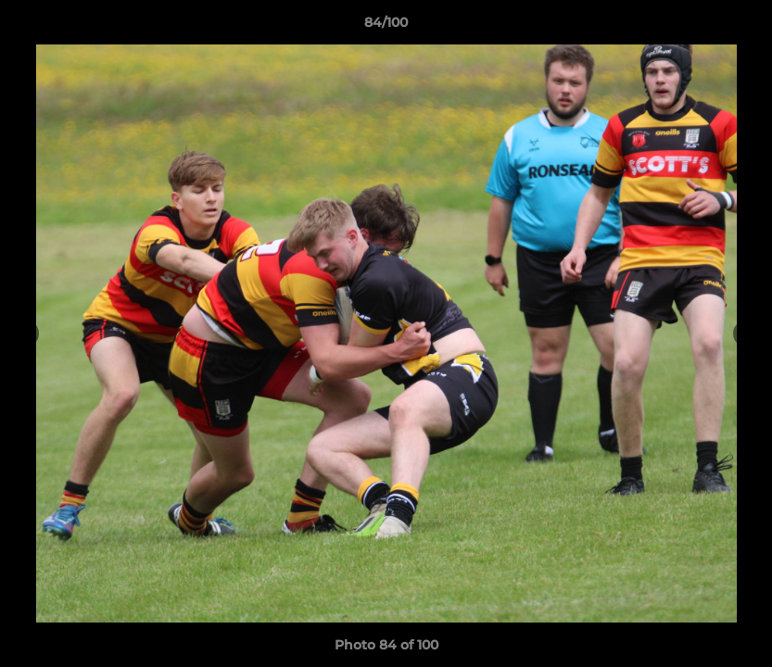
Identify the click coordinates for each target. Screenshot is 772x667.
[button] (739, 27)
